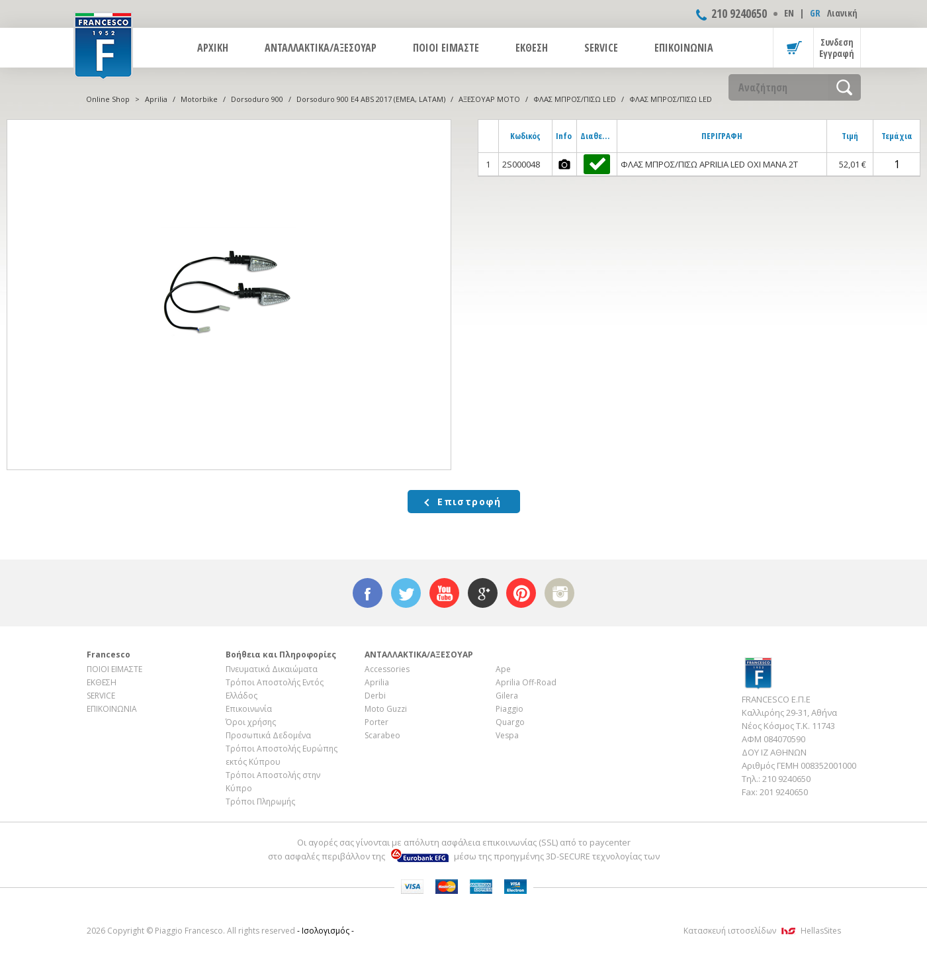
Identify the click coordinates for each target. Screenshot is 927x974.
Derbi (375, 695)
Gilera (507, 695)
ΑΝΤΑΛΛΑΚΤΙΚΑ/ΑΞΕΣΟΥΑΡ (320, 47)
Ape (503, 669)
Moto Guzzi (386, 708)
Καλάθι (793, 48)
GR (815, 13)
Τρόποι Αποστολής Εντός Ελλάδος (275, 689)
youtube (444, 593)
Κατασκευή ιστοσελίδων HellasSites (762, 930)
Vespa (507, 735)
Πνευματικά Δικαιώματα (272, 669)
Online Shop (108, 99)
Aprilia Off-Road (526, 682)
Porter (376, 722)
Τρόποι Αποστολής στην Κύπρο (273, 781)
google (483, 593)
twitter (406, 593)
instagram (559, 593)
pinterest (521, 593)
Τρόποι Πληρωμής (260, 801)
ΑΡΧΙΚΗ (212, 47)
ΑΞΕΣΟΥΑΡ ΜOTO (489, 99)
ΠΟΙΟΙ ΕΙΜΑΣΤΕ (446, 47)
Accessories (387, 669)
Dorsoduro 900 (257, 99)
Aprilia (156, 99)
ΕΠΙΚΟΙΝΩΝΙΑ (683, 47)
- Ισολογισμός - (325, 930)
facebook (367, 593)
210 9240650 (739, 13)
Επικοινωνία (249, 708)
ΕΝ (789, 13)
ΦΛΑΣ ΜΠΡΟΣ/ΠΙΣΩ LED (574, 99)
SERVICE (601, 47)
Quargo (510, 722)
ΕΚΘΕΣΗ (531, 47)
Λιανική (842, 13)
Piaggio (509, 708)
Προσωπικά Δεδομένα (268, 735)
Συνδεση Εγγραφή (836, 48)
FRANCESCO (103, 44)
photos (564, 164)
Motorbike (199, 99)
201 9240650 (784, 792)
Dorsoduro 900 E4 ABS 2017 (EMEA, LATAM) (370, 99)
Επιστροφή (469, 501)
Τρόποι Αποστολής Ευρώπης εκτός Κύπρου (281, 755)
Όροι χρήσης (251, 722)
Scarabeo (382, 735)
